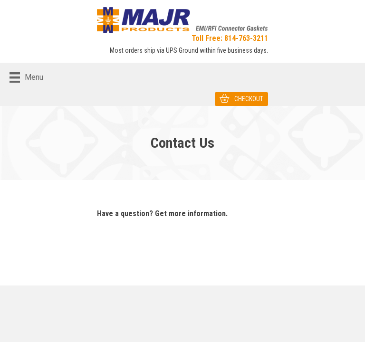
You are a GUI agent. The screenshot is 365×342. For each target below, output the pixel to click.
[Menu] (26, 77)
